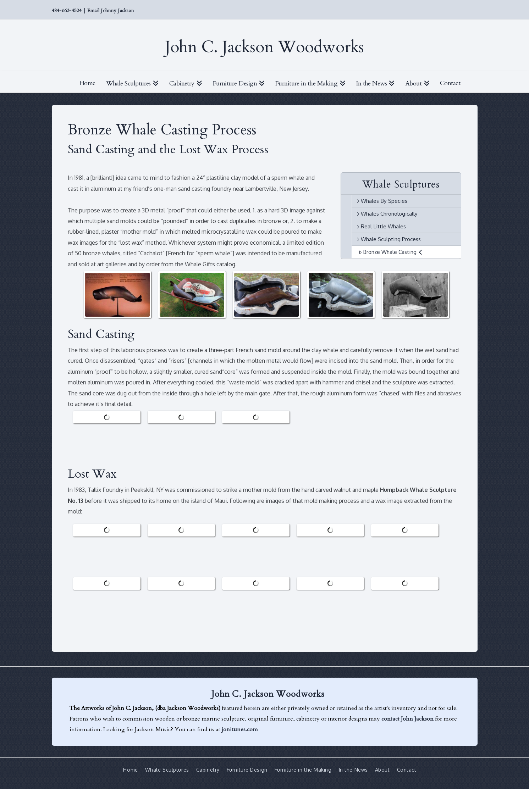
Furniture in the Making (303, 770)
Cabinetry (208, 770)
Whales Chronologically (387, 213)
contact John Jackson (407, 719)
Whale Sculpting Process (388, 239)
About (382, 770)
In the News (353, 770)
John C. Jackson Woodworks (264, 47)
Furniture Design (247, 770)
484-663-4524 (67, 10)
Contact (407, 770)
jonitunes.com (240, 729)
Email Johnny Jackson (110, 10)
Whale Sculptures (167, 770)
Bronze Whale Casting (391, 251)
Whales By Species (381, 200)
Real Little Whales (381, 226)
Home (130, 770)
